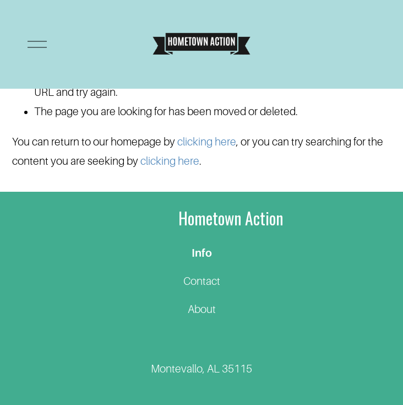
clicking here (206, 142)
